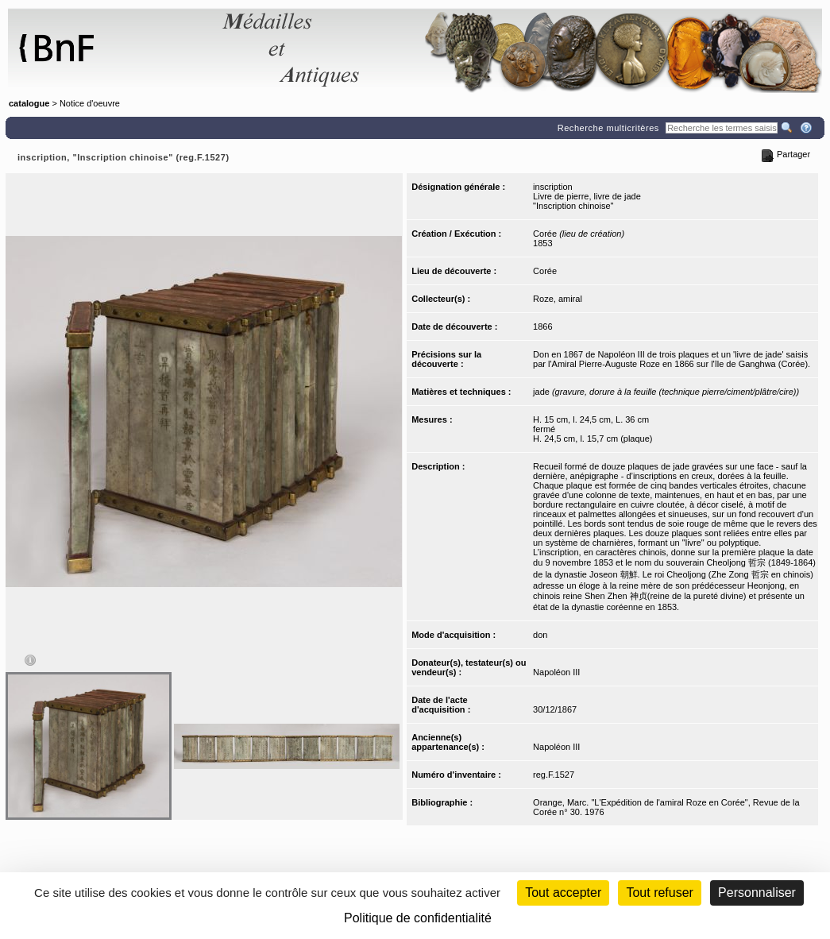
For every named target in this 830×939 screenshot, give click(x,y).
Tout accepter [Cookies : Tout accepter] (563, 892)
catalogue (29, 103)
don (540, 635)
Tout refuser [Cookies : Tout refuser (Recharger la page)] (659, 892)
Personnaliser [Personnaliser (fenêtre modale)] (757, 892)
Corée (545, 271)
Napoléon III (556, 672)
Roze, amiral (557, 298)
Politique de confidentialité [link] (418, 918)
